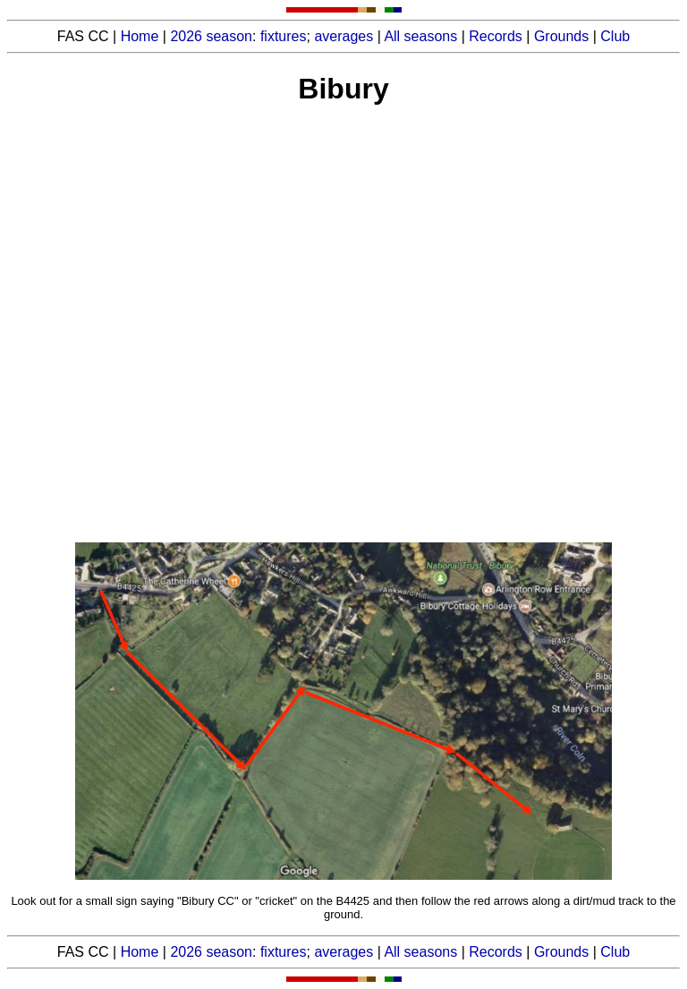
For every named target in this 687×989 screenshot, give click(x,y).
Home (140, 36)
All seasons (420, 36)
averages (343, 36)
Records (495, 36)
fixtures (283, 36)
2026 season (211, 36)
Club (615, 36)
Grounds (561, 36)
